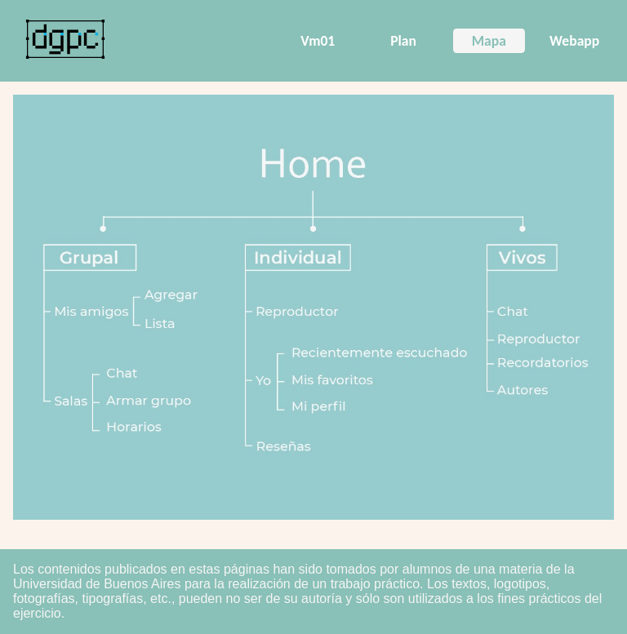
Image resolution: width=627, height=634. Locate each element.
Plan (403, 41)
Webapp (574, 41)
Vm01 (317, 41)
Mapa (489, 41)
